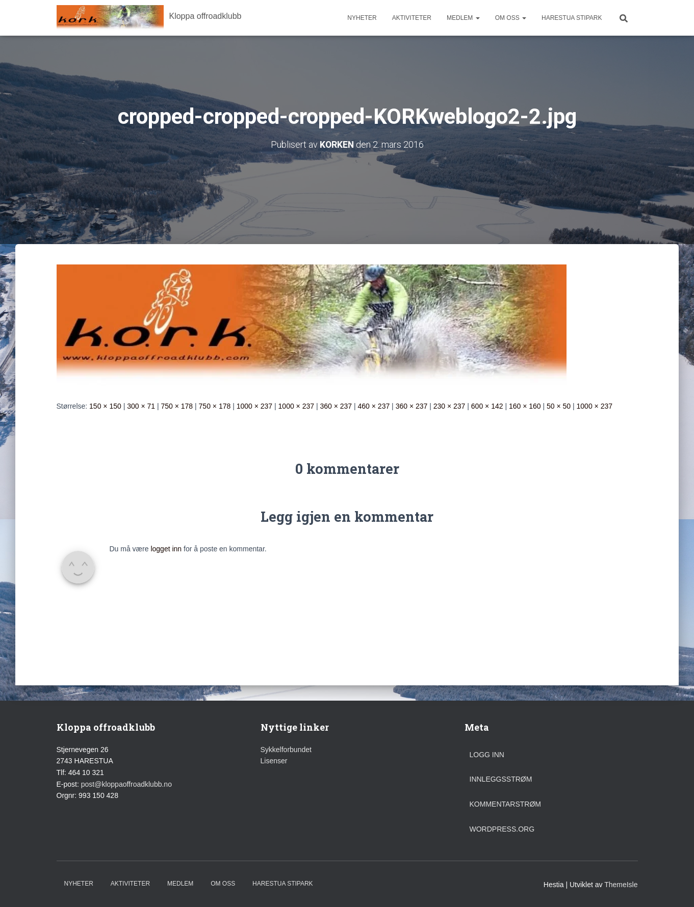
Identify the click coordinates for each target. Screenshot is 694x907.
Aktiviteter (411, 17)
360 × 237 (336, 406)
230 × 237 (449, 406)
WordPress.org (502, 828)
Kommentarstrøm (506, 803)
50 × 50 (559, 406)
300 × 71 (141, 406)
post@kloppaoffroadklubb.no (126, 784)
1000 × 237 (254, 406)
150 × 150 (105, 406)
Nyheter (361, 17)
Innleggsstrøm (501, 779)
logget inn (166, 548)
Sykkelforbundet (286, 749)
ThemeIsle (620, 884)
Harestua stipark (572, 17)
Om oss (510, 17)
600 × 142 (487, 406)
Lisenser (274, 761)
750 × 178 (177, 406)
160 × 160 (525, 406)
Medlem (463, 17)
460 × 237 (374, 406)
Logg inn (487, 754)
